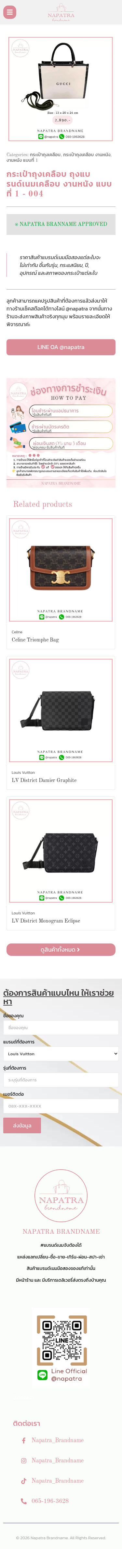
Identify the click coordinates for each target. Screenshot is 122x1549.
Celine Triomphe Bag (35, 640)
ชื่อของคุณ (13, 1016)
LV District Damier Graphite (44, 780)
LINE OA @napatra (60, 346)
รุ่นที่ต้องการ (14, 1068)
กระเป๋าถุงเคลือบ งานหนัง (86, 155)
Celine (17, 632)
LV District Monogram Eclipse (46, 921)
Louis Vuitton (23, 772)
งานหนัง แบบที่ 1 (22, 160)
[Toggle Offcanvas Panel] (9, 12)
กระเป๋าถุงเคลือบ (45, 155)
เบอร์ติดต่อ (13, 1094)
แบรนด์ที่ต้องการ (18, 1042)
